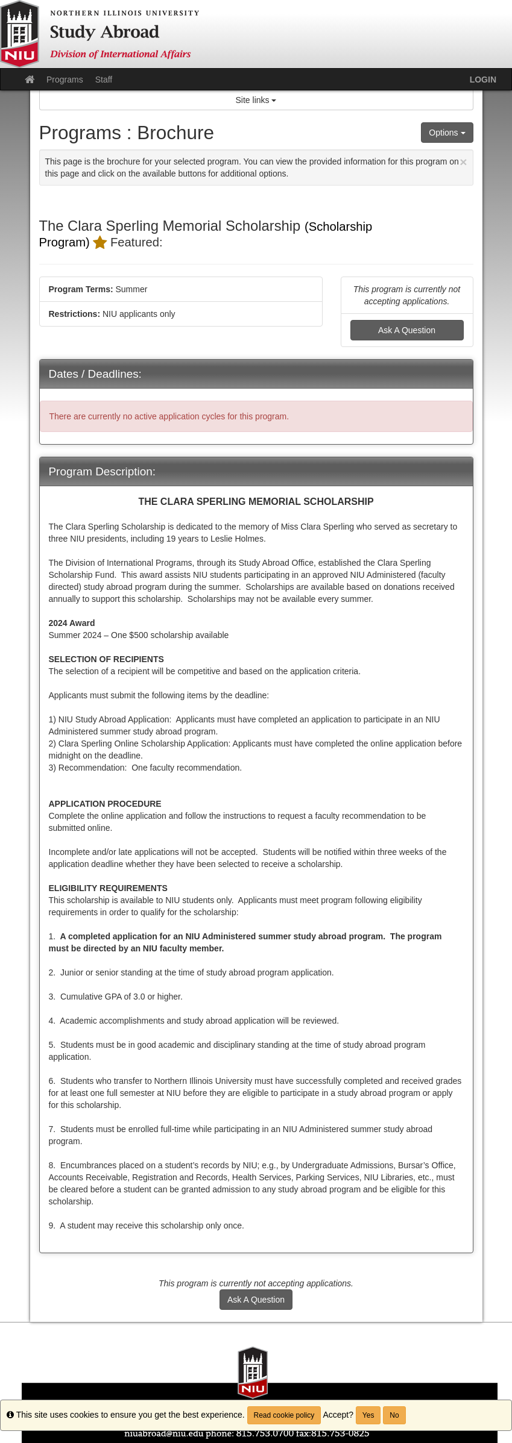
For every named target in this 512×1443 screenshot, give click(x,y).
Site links (256, 100)
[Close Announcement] (463, 161)
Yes (368, 1415)
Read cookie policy (284, 1415)
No (394, 1415)
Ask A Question (406, 330)
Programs (64, 79)
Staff (104, 79)
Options (447, 132)
